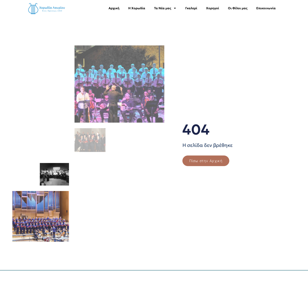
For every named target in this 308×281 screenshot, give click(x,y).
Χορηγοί (212, 8)
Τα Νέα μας (165, 8)
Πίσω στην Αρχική (206, 161)
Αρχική (114, 8)
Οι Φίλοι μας (237, 8)
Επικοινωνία (266, 8)
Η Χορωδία (136, 8)
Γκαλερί (191, 8)
